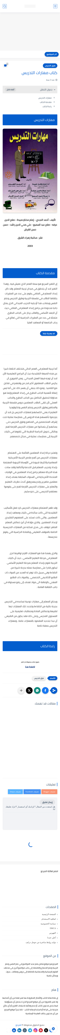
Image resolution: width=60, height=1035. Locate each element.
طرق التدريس (50, 65)
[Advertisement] (30, 32)
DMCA (53, 928)
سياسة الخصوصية (48, 924)
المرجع (19, 1025)
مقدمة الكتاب (46, 102)
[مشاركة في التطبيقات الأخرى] (21, 690)
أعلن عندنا (51, 938)
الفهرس (52, 933)
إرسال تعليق (47, 802)
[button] (45, 690)
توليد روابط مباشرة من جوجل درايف (41, 942)
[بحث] (5, 6)
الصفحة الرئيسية (49, 914)
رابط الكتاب (47, 106)
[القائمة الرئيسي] (55, 6)
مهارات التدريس (45, 98)
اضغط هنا (30, 667)
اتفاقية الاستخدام (49, 919)
